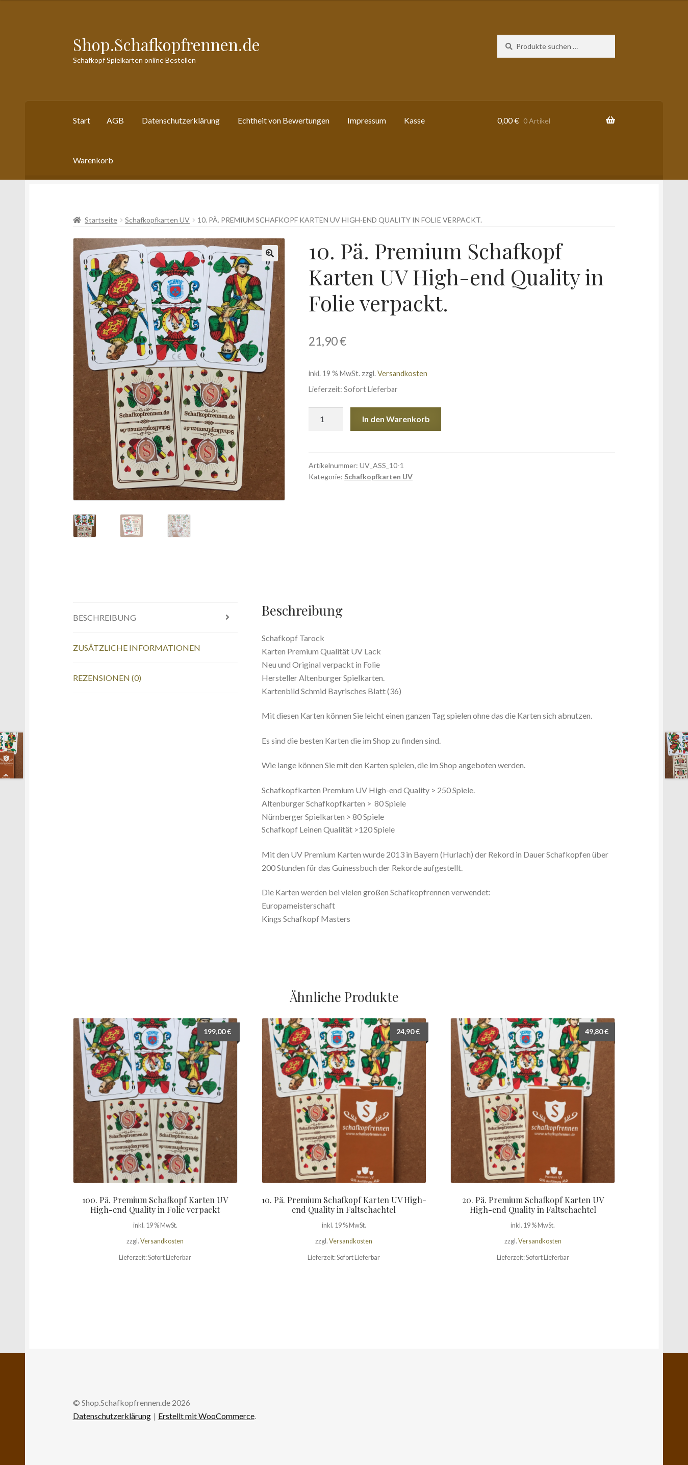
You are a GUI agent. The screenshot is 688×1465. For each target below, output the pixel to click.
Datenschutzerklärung (181, 120)
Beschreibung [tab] (104, 617)
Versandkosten (402, 373)
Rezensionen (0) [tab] (107, 677)
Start (81, 120)
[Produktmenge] (326, 419)
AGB (115, 120)
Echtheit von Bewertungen (283, 120)
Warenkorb (93, 160)
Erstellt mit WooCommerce (206, 1416)
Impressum (366, 120)
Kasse (414, 120)
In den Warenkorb (396, 419)
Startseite (101, 219)
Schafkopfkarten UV (157, 219)
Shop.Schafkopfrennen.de (166, 44)
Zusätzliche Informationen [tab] (136, 647)
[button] (270, 253)
